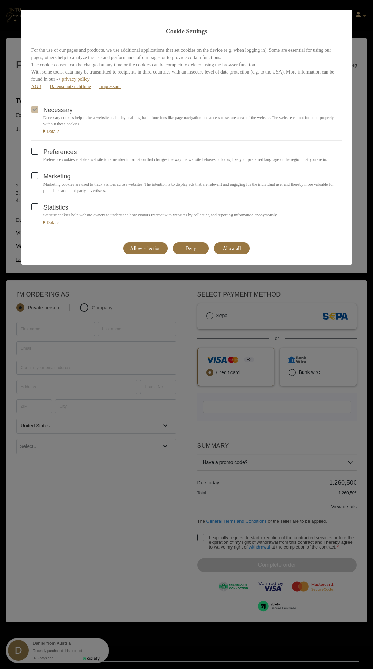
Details (51, 131)
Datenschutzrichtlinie (70, 86)
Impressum (110, 86)
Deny (190, 248)
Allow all (232, 248)
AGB (36, 86)
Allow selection (145, 248)
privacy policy (75, 79)
